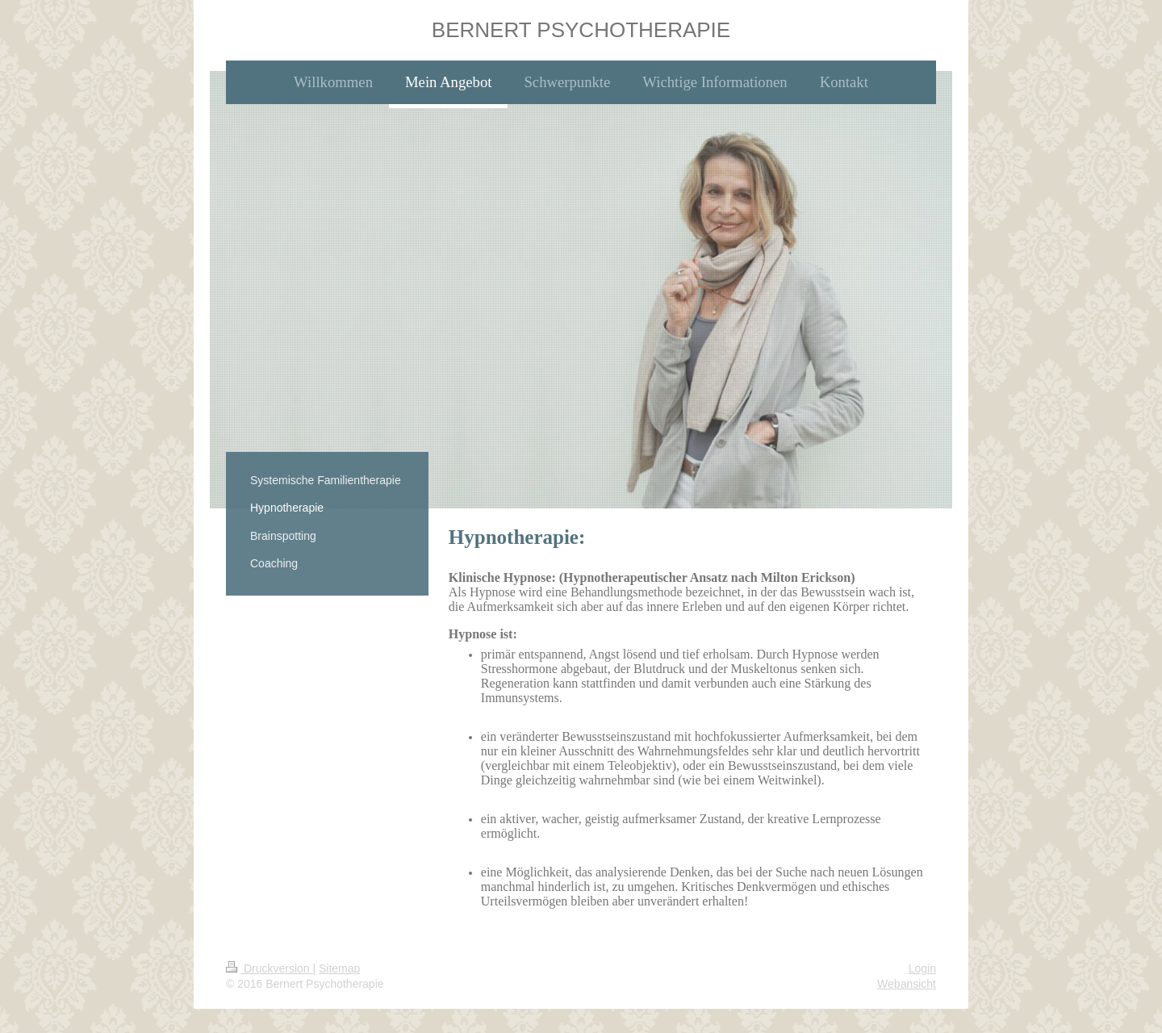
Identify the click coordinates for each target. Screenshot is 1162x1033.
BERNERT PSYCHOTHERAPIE (581, 30)
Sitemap (339, 968)
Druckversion (269, 968)
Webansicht (906, 983)
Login (922, 968)
